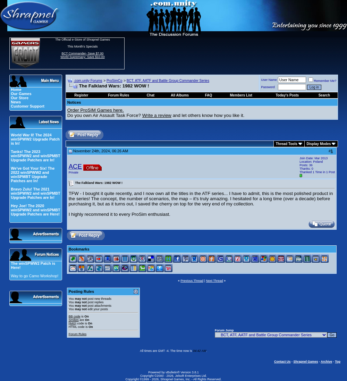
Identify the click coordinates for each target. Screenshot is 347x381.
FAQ (208, 95)
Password (268, 87)
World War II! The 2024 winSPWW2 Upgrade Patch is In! (35, 139)
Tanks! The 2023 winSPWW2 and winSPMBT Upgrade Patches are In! (35, 156)
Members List (241, 95)
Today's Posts (287, 95)
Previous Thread (191, 280)
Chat (150, 95)
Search (324, 95)
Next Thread (214, 280)
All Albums (180, 95)
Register (81, 95)
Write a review (156, 115)
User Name (269, 80)
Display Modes (319, 144)
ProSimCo (114, 81)
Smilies (74, 320)
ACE (75, 166)
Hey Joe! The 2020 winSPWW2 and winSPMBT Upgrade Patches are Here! (35, 210)
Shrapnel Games (305, 361)
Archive (326, 361)
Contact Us (282, 361)
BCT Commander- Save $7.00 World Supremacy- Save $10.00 (82, 55)
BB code (75, 316)
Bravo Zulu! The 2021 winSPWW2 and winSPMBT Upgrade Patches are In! (35, 193)
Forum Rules (78, 334)
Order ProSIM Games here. (95, 110)
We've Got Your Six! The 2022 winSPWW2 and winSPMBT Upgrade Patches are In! (32, 174)
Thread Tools (286, 144)
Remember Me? (322, 81)
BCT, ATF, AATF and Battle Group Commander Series (168, 81)
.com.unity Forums (88, 81)
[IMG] (72, 323)
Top (337, 361)
